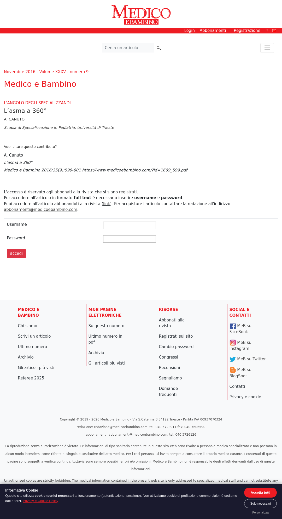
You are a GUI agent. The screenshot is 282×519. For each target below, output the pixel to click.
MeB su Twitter (248, 359)
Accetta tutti (260, 492)
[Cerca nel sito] (128, 48)
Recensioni (169, 367)
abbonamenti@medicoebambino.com (40, 209)
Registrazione (247, 30)
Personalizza (260, 512)
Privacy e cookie (245, 397)
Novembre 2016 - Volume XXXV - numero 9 (46, 72)
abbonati (63, 192)
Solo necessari (260, 503)
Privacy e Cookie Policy (40, 501)
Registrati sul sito (176, 336)
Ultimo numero (32, 346)
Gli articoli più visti (36, 367)
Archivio (26, 357)
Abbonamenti (213, 30)
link (106, 203)
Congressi (168, 357)
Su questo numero (107, 326)
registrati (128, 192)
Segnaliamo (170, 378)
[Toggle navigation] (267, 48)
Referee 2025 (31, 378)
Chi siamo (27, 326)
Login (189, 30)
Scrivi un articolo (34, 336)
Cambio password (176, 346)
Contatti (237, 386)
